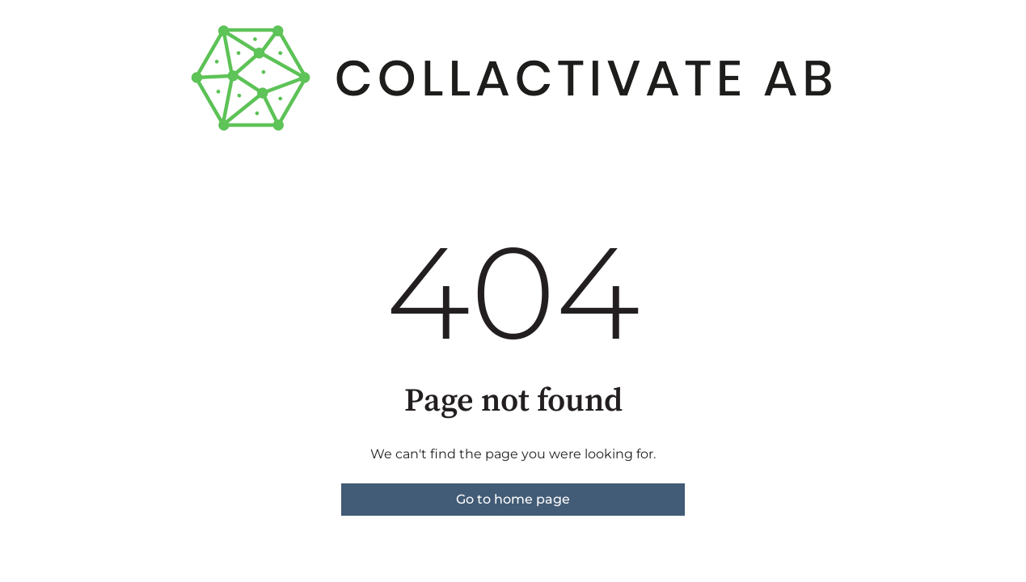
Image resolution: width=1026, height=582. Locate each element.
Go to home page (513, 499)
